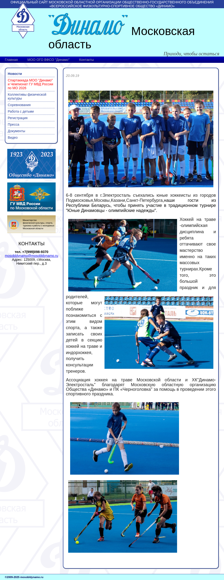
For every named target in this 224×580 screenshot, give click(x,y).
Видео (13, 137)
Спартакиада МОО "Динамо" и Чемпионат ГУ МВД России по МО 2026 (30, 84)
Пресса (13, 124)
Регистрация (18, 118)
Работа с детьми (21, 111)
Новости (15, 74)
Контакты (86, 60)
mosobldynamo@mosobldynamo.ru (31, 256)
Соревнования (19, 105)
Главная (11, 60)
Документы (16, 131)
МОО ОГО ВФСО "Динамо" (48, 60)
